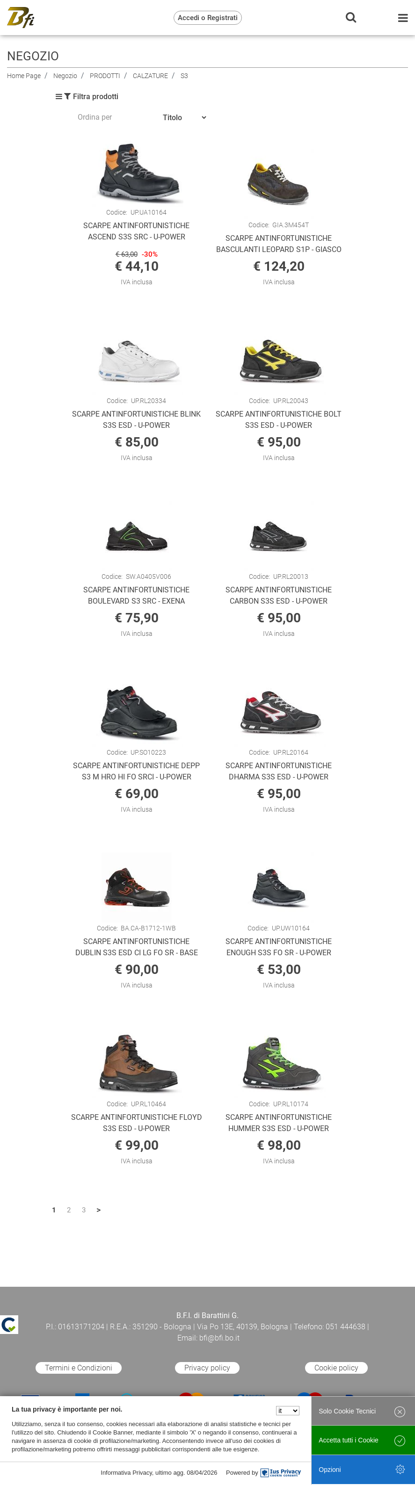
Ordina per (95, 117)
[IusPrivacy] (281, 1472)
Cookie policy (336, 1367)
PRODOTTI (105, 75)
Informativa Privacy (126, 1472)
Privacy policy (207, 1367)
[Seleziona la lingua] (287, 1410)
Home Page (24, 75)
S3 (184, 75)
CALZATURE (150, 75)
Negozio (65, 75)
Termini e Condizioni (78, 1367)
